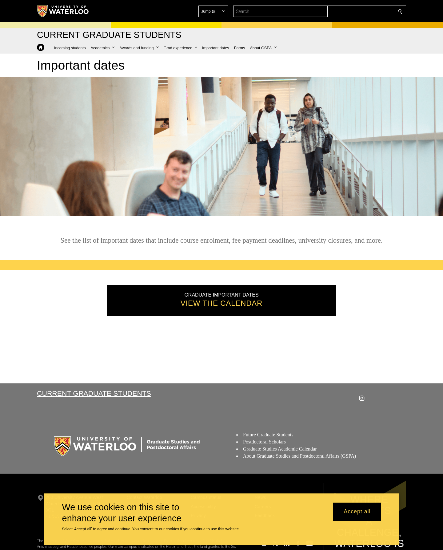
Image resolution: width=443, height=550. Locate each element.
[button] (355, 11)
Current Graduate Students (94, 393)
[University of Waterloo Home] (63, 11)
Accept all (357, 512)
